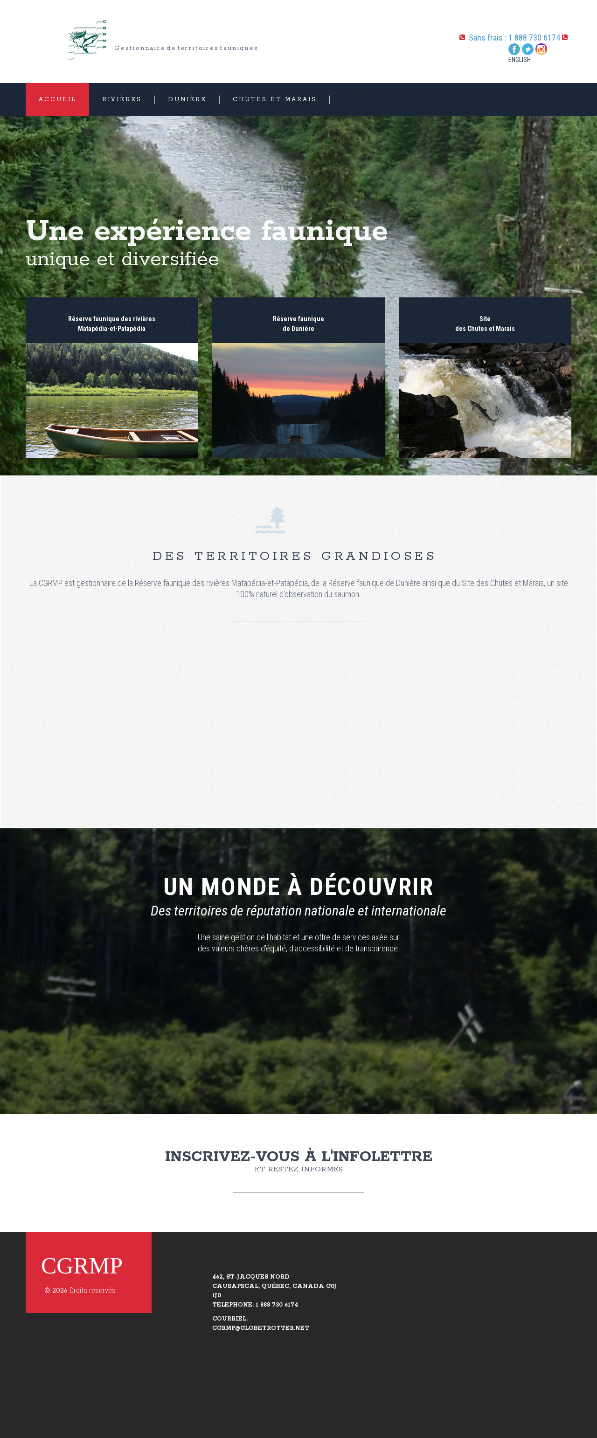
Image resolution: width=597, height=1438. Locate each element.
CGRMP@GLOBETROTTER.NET (260, 1328)
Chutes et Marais (275, 99)
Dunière (187, 99)
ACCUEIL (57, 99)
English (519, 59)
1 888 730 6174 (534, 37)
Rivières (122, 99)
